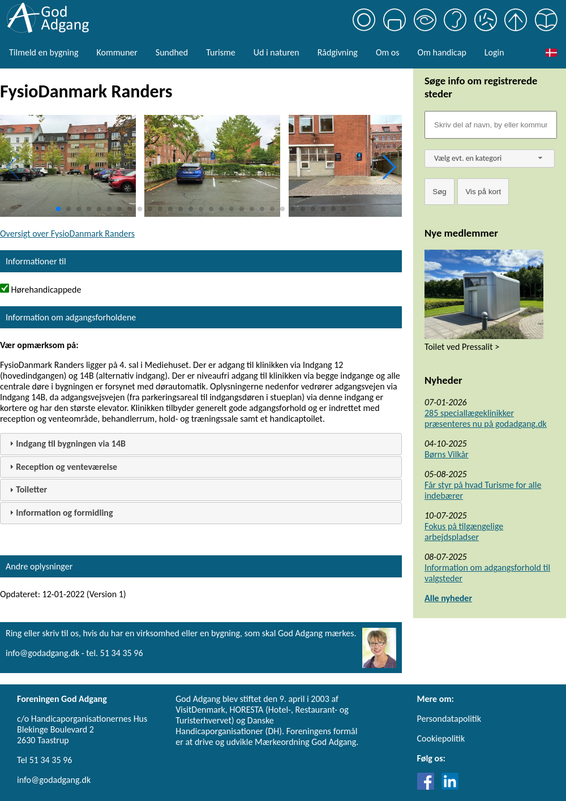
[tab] (201, 444)
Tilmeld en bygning (43, 52)
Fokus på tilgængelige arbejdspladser (463, 531)
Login (494, 52)
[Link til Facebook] (428, 786)
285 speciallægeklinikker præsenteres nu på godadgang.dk (485, 418)
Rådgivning (338, 52)
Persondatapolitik (449, 718)
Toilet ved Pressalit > (461, 346)
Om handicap (442, 52)
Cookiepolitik (441, 738)
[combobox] (489, 158)
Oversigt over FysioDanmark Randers (67, 233)
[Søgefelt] (490, 125)
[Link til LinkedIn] (449, 786)
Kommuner (116, 52)
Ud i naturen (276, 52)
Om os (388, 52)
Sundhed (172, 52)
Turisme (220, 52)
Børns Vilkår (446, 454)
